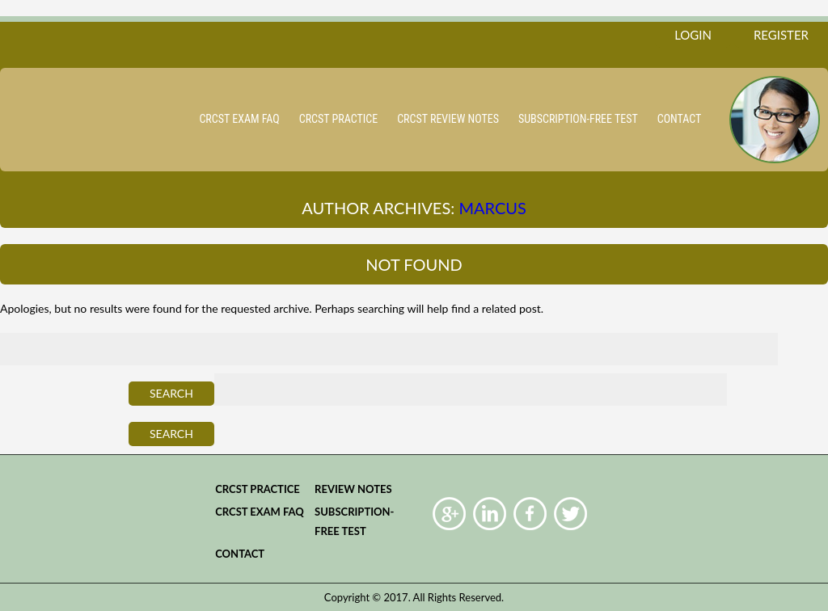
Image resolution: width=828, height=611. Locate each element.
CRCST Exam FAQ (239, 118)
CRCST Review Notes (448, 118)
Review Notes (353, 488)
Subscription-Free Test (578, 118)
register (781, 34)
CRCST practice (338, 118)
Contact (679, 118)
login (693, 34)
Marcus (492, 207)
